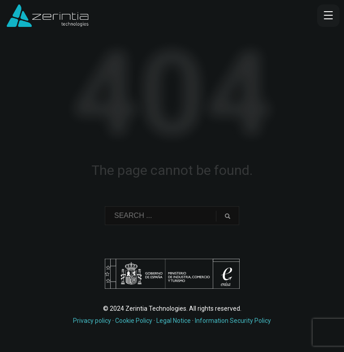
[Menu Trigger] (328, 15)
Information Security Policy (233, 320)
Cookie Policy (133, 320)
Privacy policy (92, 320)
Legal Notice (173, 320)
